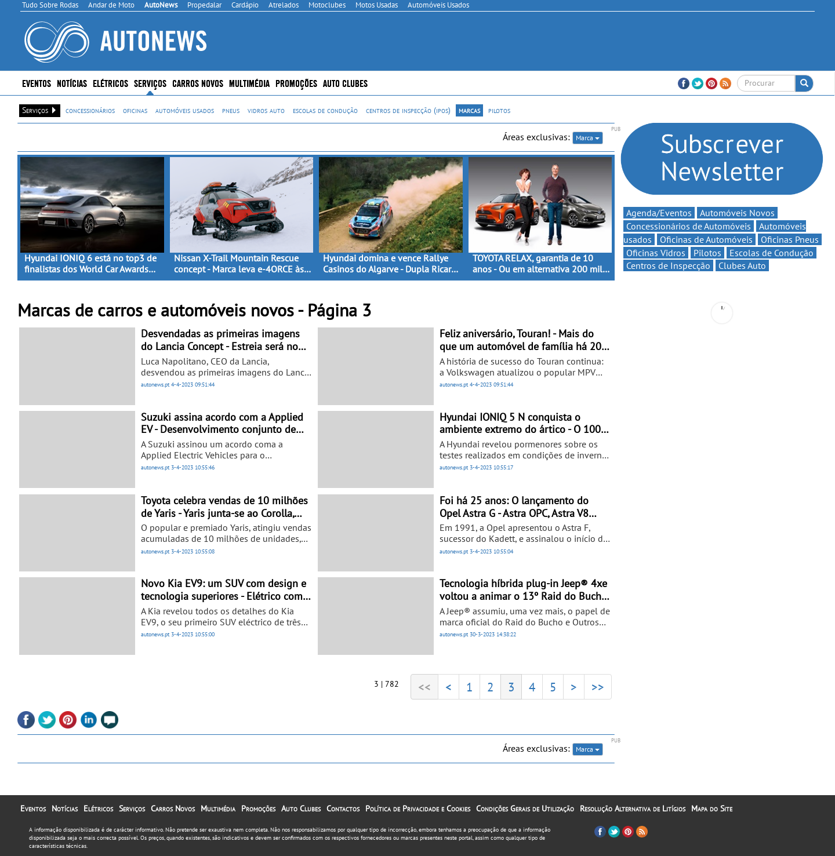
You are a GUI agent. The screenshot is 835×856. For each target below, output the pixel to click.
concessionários (90, 110)
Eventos (36, 82)
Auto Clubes (345, 82)
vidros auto (266, 110)
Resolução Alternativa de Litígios (632, 808)
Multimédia (249, 82)
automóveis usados (184, 110)
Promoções (296, 82)
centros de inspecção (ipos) (408, 110)
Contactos (343, 808)
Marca (588, 137)
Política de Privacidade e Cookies (417, 808)
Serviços (150, 82)
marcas (469, 110)
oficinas (135, 110)
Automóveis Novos (737, 212)
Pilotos (707, 252)
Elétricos (110, 82)
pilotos (499, 110)
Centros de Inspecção (668, 265)
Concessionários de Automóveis (688, 226)
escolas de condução (325, 110)
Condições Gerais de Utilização (525, 808)
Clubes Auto (742, 265)
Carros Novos (197, 82)
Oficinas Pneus (790, 239)
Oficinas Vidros (655, 252)
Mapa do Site (711, 808)
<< (424, 687)
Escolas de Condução (771, 252)
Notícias (72, 82)
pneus (230, 110)
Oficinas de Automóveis (706, 239)
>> (597, 687)
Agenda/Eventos (659, 212)
